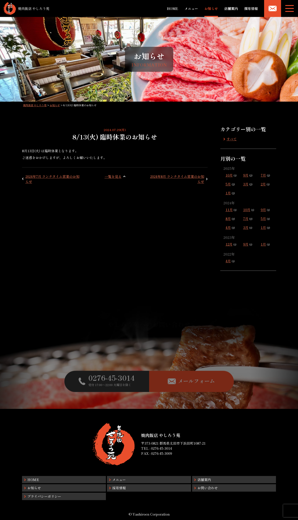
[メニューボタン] (289, 8)
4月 (228, 227)
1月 (228, 192)
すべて (232, 138)
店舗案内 (231, 8)
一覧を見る (113, 176)
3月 (245, 184)
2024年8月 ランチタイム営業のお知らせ (177, 179)
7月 (263, 175)
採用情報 (251, 8)
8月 (228, 218)
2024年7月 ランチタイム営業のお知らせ (52, 179)
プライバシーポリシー (44, 496)
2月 (263, 184)
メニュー (191, 8)
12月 (229, 244)
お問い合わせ (207, 487)
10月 (229, 175)
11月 (229, 209)
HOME (172, 8)
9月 (245, 175)
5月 (228, 184)
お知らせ (211, 8)
